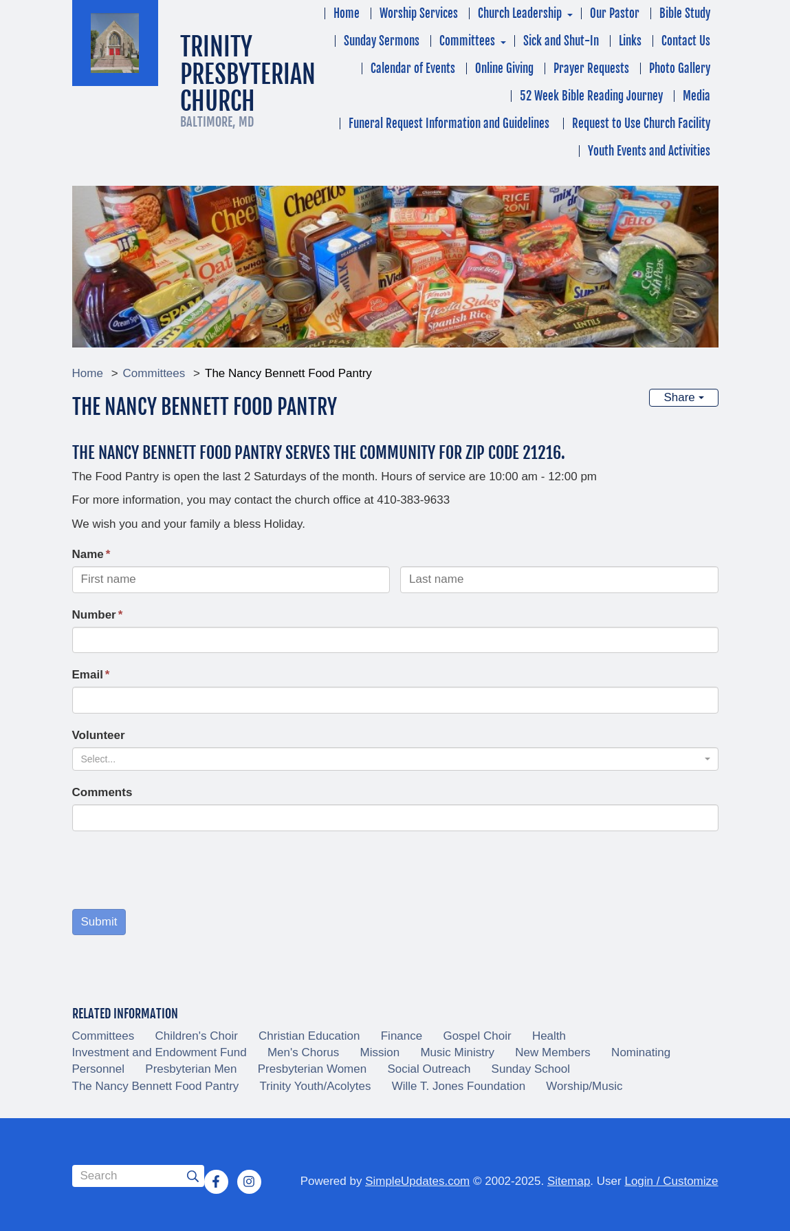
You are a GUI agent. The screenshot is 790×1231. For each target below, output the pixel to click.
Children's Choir (196, 1035)
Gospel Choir (477, 1035)
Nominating (640, 1052)
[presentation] (176, 872)
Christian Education (309, 1035)
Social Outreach (428, 1068)
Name (88, 554)
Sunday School (531, 1068)
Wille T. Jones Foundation (458, 1086)
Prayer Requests (591, 68)
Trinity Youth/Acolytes (315, 1086)
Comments (102, 792)
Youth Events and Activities (649, 151)
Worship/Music (584, 1086)
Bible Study (684, 13)
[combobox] (395, 759)
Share (683, 397)
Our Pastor (614, 13)
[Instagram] (248, 1181)
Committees (467, 41)
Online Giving (504, 68)
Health (549, 1035)
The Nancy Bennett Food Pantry (155, 1086)
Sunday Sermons (381, 41)
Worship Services (419, 13)
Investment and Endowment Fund (159, 1052)
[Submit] (193, 1176)
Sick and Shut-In (561, 41)
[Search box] (138, 1176)
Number (94, 614)
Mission (380, 1052)
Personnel (98, 1068)
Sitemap (568, 1181)
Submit (99, 921)
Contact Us (685, 41)
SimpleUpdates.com (417, 1181)
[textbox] (391, 759)
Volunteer (98, 735)
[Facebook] (215, 1181)
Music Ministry (457, 1052)
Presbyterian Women (312, 1068)
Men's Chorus (303, 1052)
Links (630, 41)
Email (87, 674)
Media (696, 96)
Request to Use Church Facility (641, 123)
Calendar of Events (413, 68)
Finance (401, 1035)
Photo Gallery (679, 68)
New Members (553, 1052)
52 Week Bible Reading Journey (591, 96)
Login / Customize (671, 1181)
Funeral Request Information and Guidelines (450, 123)
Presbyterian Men (191, 1068)
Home (346, 13)
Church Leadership (520, 13)
